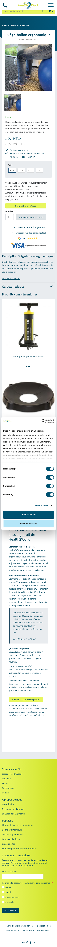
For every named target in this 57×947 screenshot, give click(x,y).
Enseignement (12, 897)
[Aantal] (9, 217)
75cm (40, 170)
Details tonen (41, 505)
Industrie (9, 902)
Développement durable (13, 809)
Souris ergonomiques (12, 829)
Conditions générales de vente (20, 925)
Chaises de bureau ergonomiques (17, 825)
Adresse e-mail (9, 871)
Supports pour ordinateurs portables (19, 848)
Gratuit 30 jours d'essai (25, 205)
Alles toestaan (29, 514)
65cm (30, 170)
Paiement (6, 778)
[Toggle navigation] (51, 5)
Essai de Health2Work (12, 773)
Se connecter (8, 788)
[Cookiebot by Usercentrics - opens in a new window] (42, 421)
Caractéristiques (27, 287)
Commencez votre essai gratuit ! (26, 699)
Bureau (8, 887)
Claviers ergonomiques (12, 834)
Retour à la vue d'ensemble (15, 25)
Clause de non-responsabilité (35, 930)
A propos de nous (12, 799)
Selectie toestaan (28, 523)
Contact (5, 792)
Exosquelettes (8, 843)
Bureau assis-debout (11, 839)
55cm (21, 170)
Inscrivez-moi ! (10, 910)
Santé (8, 892)
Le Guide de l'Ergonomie (13, 813)
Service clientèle (11, 769)
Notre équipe (8, 804)
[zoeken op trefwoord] (20, 11)
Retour (5, 783)
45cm (12, 170)
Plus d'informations (11, 278)
